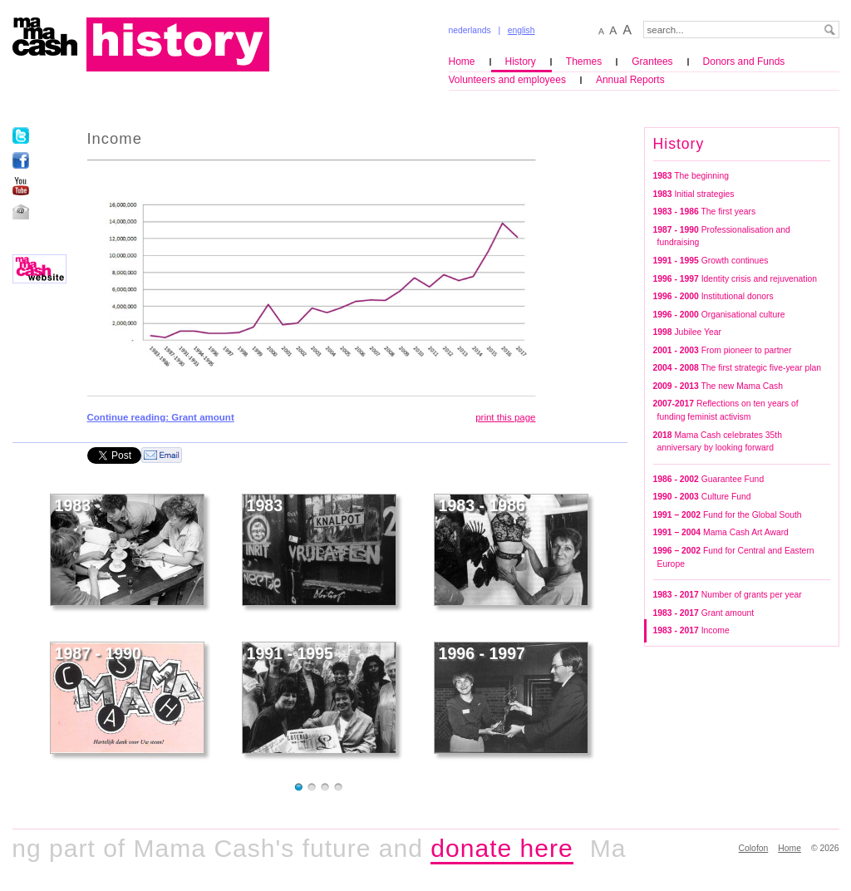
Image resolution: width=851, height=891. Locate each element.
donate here (507, 848)
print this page (505, 417)
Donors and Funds (744, 61)
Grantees (652, 61)
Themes (584, 61)
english (521, 30)
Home (462, 61)
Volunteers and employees (507, 80)
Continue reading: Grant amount (160, 417)
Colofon (754, 848)
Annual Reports (630, 80)
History (520, 61)
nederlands (470, 30)
